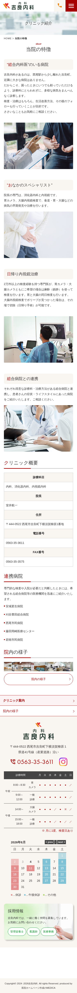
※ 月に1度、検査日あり (57, 830)
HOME (8, 38)
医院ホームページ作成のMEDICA (38, 988)
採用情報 (15, 911)
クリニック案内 (14, 700)
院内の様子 (10, 711)
